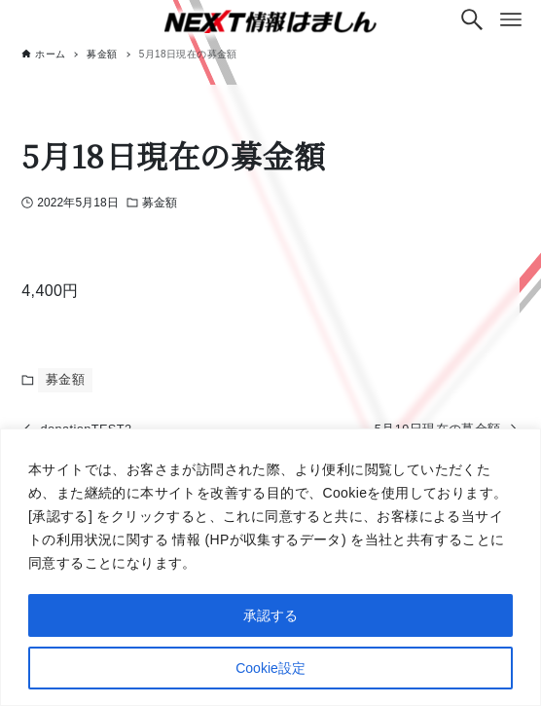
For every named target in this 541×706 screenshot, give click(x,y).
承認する (270, 615)
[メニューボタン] (510, 19)
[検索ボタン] (471, 19)
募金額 (159, 202)
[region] (270, 567)
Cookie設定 (270, 668)
